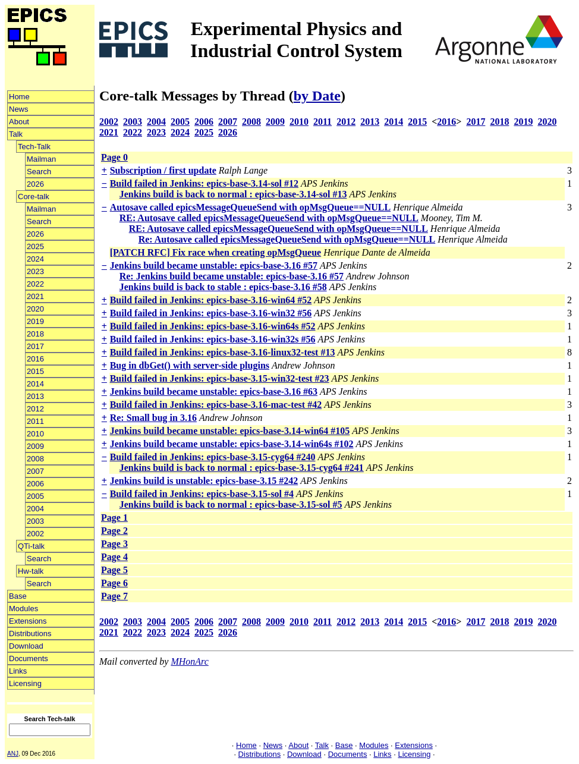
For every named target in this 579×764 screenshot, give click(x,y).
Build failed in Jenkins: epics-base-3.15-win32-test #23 (219, 378)
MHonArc (189, 661)
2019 (35, 321)
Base (18, 596)
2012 (35, 408)
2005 (35, 496)
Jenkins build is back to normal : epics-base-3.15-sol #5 (230, 504)
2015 (35, 371)
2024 (35, 258)
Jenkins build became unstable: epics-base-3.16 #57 (213, 265)
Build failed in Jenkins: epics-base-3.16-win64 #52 (211, 300)
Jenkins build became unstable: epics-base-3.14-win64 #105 (230, 431)
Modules (23, 608)
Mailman (41, 159)
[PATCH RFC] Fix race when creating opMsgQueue (216, 252)
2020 (35, 308)
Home (19, 96)
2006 (35, 483)
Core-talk (33, 196)
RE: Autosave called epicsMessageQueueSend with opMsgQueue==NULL (268, 218)
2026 (35, 184)
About (19, 121)
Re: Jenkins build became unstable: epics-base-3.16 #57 (231, 276)
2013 (35, 396)
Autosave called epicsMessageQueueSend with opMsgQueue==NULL (250, 207)
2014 (35, 383)
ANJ (12, 753)
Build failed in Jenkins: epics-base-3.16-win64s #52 (213, 326)
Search (39, 171)
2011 (35, 421)
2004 (35, 508)
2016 (35, 358)
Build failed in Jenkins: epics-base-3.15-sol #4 (202, 494)
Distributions (30, 633)
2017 (35, 346)
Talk (16, 134)
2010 (35, 433)
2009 (35, 446)
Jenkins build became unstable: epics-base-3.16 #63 (213, 391)
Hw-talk (30, 571)
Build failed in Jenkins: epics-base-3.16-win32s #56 (213, 339)
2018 (35, 333)
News (19, 109)
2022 (35, 283)
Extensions (28, 621)
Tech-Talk (34, 146)
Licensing (25, 683)
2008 (35, 458)
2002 (35, 533)
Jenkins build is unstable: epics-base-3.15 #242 (204, 481)
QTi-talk (31, 546)
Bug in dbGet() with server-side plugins (189, 365)
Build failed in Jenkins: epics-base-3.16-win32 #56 (211, 313)
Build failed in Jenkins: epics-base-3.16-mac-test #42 (216, 405)
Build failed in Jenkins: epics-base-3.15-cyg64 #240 (213, 457)
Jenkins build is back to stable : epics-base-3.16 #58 (223, 287)
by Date (317, 95)
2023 (35, 271)
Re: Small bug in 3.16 (153, 418)
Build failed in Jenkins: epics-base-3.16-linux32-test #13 (222, 352)
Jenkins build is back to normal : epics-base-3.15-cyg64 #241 (241, 468)
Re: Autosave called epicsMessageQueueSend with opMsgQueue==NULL (287, 239)
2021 (35, 296)
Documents (28, 658)
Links (18, 670)
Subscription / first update (163, 170)
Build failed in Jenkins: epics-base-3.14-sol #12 (204, 183)
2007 (35, 471)
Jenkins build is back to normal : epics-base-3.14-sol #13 (233, 194)
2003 (35, 521)
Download (26, 646)
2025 (35, 246)
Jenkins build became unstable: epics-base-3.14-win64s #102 (232, 444)
